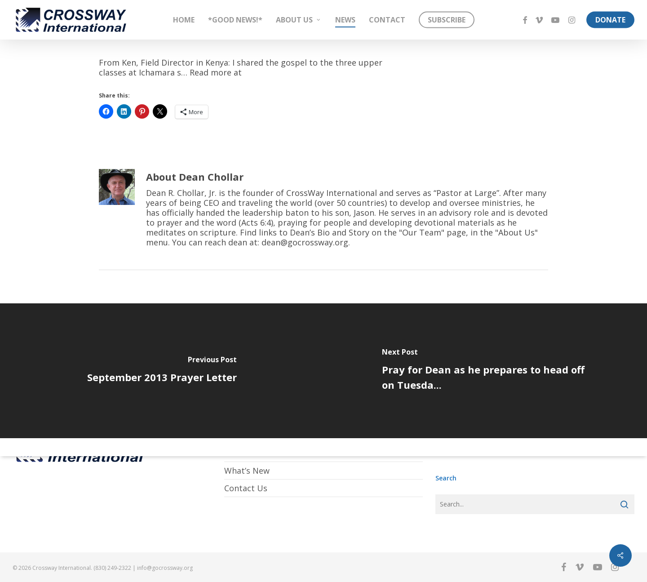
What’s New (247, 470)
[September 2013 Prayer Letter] (162, 370)
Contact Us (245, 488)
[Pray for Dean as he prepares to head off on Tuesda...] (485, 370)
